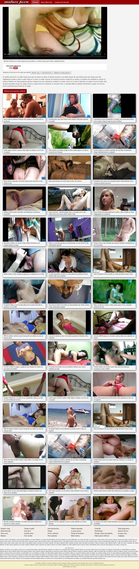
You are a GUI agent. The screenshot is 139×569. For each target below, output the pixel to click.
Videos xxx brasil (63, 558)
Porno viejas (107, 556)
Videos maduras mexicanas (97, 556)
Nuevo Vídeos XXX (46, 2)
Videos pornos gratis (12, 555)
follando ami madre (56, 539)
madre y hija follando (27, 543)
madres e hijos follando (106, 543)
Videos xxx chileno (46, 553)
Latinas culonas (58, 555)
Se (63, 555)
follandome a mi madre (77, 539)
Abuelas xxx (21, 555)
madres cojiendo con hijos (71, 543)
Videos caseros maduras (98, 555)
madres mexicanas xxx (41, 545)
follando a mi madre (30, 539)
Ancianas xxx (19, 558)
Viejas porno (120, 556)
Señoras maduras (4, 553)
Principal (35, 2)
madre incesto (3, 543)
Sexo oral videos (134, 551)
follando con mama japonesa (62, 73)
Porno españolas (85, 556)
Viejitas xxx (38, 553)
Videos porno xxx (29, 555)
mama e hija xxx (81, 545)
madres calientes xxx (50, 543)
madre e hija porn (29, 541)
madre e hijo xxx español (100, 541)
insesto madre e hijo (8, 541)
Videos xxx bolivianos (107, 549)
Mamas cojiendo (38, 549)
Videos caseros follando (10, 551)
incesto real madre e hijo (124, 539)
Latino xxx (118, 555)
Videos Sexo (28, 556)
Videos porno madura (9, 558)
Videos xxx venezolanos (48, 555)
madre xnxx (18, 543)
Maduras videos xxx (114, 551)
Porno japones (27, 558)
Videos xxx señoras (46, 558)
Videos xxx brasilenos (64, 553)
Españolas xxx (37, 555)
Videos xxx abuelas (60, 556)
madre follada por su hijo (113, 541)
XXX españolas (54, 553)
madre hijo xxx (133, 541)
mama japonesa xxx (110, 545)
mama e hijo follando (91, 545)
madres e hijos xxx (118, 543)
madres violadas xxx (63, 545)
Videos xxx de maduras (13, 549)
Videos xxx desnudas (85, 549)
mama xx (118, 545)
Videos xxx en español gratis (62, 549)
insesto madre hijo (19, 541)
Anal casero (114, 556)
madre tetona (11, 543)
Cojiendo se (91, 551)
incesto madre (100, 539)
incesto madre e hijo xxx (111, 539)
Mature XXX (78, 556)
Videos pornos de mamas (109, 553)
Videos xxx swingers (97, 553)
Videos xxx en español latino (26, 549)
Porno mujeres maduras (39, 551)
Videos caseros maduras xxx (84, 555)
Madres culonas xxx (124, 551)
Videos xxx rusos (30, 553)
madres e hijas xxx (95, 543)
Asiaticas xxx (101, 558)
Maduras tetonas (49, 556)
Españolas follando (70, 556)
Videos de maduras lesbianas (80, 551)
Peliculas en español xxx (18, 556)
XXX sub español (99, 551)
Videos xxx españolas (81, 558)
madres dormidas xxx (84, 543)
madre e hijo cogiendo (52, 541)
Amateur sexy (35, 73)
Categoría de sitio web (62, 2)
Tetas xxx (105, 551)
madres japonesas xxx (15, 545)
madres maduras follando (27, 545)
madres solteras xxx (52, 545)
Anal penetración (46, 73)
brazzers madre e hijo (5, 539)
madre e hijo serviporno (87, 541)
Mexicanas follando (121, 553)
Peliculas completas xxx (49, 549)
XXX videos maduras (110, 555)
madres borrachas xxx (38, 543)
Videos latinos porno (96, 549)
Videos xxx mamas (16, 2)
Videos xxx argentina (76, 553)
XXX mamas (124, 555)
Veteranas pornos (58, 551)
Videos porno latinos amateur (24, 551)
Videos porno (3, 555)
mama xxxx (124, 545)
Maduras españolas (132, 553)
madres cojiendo (60, 543)
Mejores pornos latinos (6, 556)
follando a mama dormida (18, 539)
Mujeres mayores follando (38, 556)
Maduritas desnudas (92, 558)
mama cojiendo (72, 545)
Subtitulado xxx (49, 551)
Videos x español (21, 553)
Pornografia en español (119, 549)
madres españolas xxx (128, 543)
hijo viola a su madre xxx (90, 539)
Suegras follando (75, 549)
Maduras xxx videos (132, 555)
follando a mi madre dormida (43, 539)
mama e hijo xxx (101, 545)
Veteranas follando (35, 558)
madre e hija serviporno (40, 541)
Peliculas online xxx (87, 553)
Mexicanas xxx (71, 558)
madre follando (125, 541)
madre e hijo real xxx (75, 541)
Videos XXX (127, 556)
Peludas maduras (68, 551)
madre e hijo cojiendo (64, 541)
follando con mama (66, 539)
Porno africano (54, 558)
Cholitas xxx (3, 549)
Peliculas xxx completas (70, 555)
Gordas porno (12, 553)
